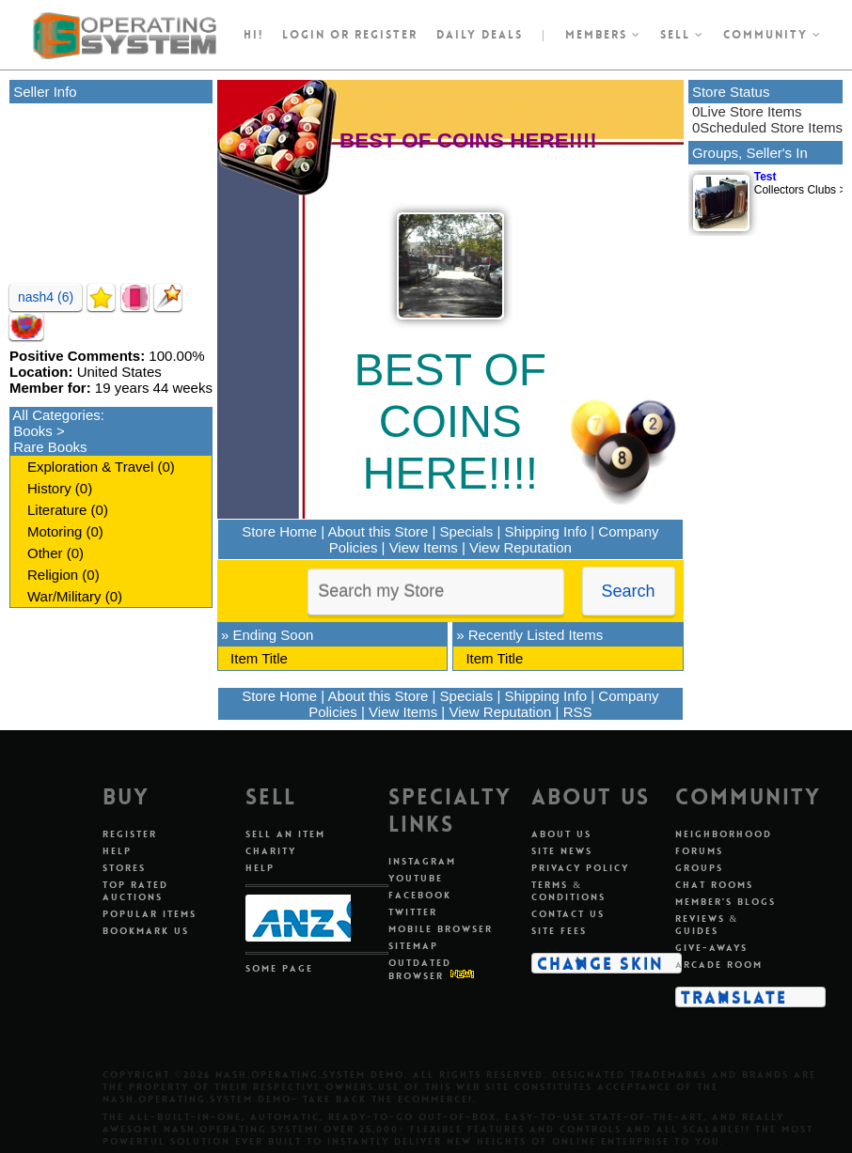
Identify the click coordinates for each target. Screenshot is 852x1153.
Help (117, 851)
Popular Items (150, 914)
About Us (561, 834)
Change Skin (600, 963)
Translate (734, 997)
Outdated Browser (419, 969)
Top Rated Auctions (135, 891)
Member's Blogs (725, 902)
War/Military (64, 596)
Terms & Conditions (568, 891)
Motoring (54, 531)
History (49, 488)
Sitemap (413, 946)
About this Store (378, 531)
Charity (270, 851)
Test (765, 176)
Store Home (279, 531)
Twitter (412, 912)
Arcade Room (719, 964)
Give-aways (711, 948)
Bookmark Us (146, 931)
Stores (124, 868)
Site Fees (559, 931)
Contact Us (568, 914)
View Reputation (520, 547)
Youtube (415, 878)
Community (772, 34)
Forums (699, 851)
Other (45, 553)
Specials (467, 531)
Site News (561, 851)
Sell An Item (285, 834)
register (386, 34)
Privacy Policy (580, 868)
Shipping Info (546, 531)
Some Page (279, 968)
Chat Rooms (714, 885)
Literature (57, 510)
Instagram (422, 861)
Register (130, 834)
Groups (699, 868)
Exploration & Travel (90, 467)
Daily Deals (479, 34)
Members (603, 34)
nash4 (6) (45, 296)
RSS (577, 712)
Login (303, 34)
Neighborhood (723, 834)
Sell (682, 34)
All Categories (56, 415)
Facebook (419, 895)
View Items (423, 547)
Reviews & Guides (707, 924)
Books (33, 431)
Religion (52, 575)
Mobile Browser (440, 929)
